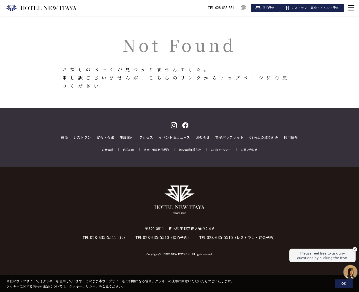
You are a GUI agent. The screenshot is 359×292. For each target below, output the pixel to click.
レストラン (82, 137)
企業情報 (107, 149)
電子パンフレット (229, 137)
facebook (185, 125)
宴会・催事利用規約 (156, 149)
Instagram (173, 125)
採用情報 (291, 137)
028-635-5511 (103, 237)
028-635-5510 (156, 237)
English (243, 8)
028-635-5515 (220, 237)
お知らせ (203, 137)
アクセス (146, 137)
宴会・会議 (105, 137)
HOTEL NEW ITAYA (41, 8)
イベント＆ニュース (174, 137)
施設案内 (127, 137)
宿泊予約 (268, 8)
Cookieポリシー (221, 149)
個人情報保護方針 (190, 149)
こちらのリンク (176, 77)
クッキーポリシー (82, 286)
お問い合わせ (249, 149)
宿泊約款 (128, 149)
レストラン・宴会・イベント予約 (315, 8)
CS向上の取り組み (264, 137)
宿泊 (64, 137)
